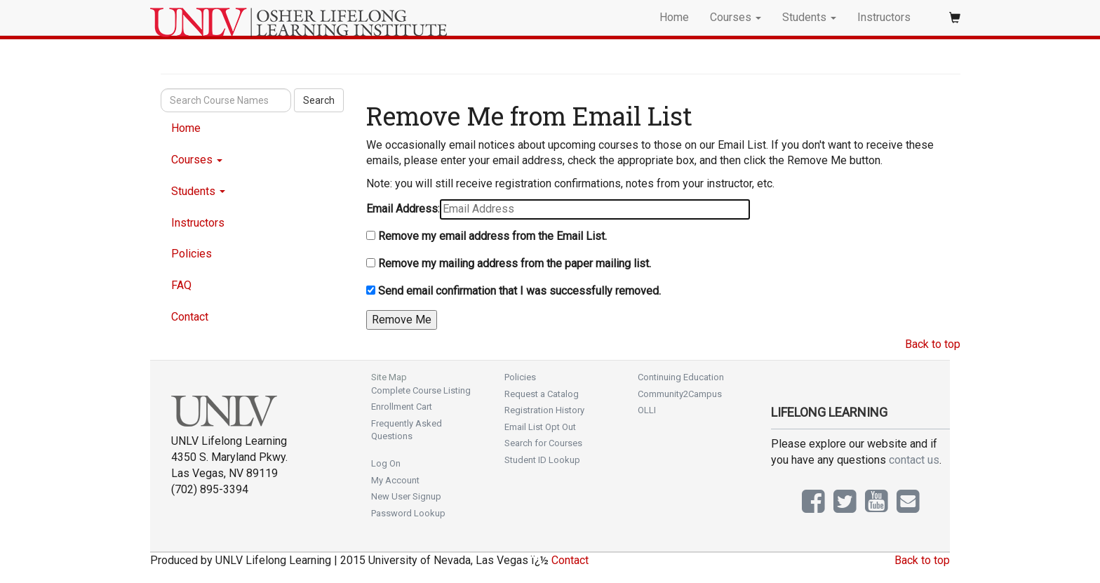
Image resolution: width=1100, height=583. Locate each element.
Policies (191, 253)
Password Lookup (408, 513)
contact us (914, 460)
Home (674, 17)
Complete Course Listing (421, 390)
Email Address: (403, 208)
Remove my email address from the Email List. (492, 236)
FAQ (181, 285)
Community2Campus (680, 394)
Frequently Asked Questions (406, 430)
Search (319, 100)
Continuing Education (681, 377)
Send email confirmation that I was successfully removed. (519, 290)
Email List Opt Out (540, 427)
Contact (189, 316)
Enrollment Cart (401, 406)
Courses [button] (735, 17)
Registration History (544, 410)
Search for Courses (543, 443)
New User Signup (406, 496)
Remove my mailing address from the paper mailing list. (514, 263)
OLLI (647, 410)
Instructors (884, 17)
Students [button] (809, 17)
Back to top (932, 344)
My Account (395, 480)
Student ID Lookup (542, 460)
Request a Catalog (541, 394)
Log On (386, 463)
